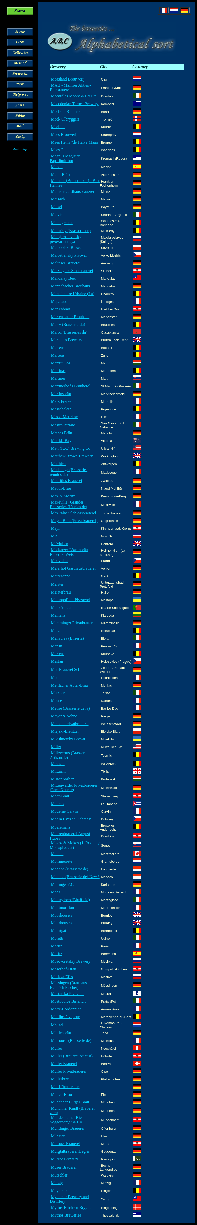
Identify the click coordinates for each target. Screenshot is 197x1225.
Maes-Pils (59, 150)
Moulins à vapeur (65, 1017)
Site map (20, 148)
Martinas (58, 370)
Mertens (57, 653)
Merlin (56, 646)
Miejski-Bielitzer (65, 731)
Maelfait (58, 127)
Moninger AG (62, 884)
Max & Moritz (63, 496)
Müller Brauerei (64, 1063)
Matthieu (58, 463)
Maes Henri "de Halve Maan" (75, 142)
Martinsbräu (61, 393)
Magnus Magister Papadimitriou (65, 158)
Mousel (57, 1025)
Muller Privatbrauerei (68, 1071)
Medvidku (59, 560)
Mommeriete (61, 861)
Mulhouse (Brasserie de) (71, 1040)
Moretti (57, 938)
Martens (57, 347)
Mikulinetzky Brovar (68, 739)
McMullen (59, 543)
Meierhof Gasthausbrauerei (73, 568)
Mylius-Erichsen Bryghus (72, 1207)
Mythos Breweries (66, 1215)
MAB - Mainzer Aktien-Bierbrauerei (70, 87)
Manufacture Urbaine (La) (72, 294)
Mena (55, 630)
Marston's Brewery (66, 340)
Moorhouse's (61, 915)
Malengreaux (61, 222)
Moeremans (60, 827)
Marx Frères (61, 401)
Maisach (58, 199)
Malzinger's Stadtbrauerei (72, 270)
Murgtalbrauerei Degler (70, 1151)
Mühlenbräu (61, 1033)
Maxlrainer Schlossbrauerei (73, 513)
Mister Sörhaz (62, 779)
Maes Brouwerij (64, 134)
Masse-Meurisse (64, 417)
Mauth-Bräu (61, 488)
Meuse (56, 700)
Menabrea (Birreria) (67, 638)
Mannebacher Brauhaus (70, 286)
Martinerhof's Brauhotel (70, 386)
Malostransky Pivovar (69, 255)
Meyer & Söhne (64, 716)
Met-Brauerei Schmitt (69, 669)
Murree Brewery (64, 1159)
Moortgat (58, 930)
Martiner (58, 378)
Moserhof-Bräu (63, 969)
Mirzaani (58, 771)
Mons (55, 892)
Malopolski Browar (67, 247)
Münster (57, 1136)
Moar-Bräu (60, 796)
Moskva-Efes (62, 977)
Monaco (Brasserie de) (69, 869)
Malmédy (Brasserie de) (71, 230)
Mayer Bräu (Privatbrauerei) (74, 520)
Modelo (57, 803)
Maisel (56, 207)
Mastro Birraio (63, 425)
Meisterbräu (61, 592)
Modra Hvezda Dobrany (71, 819)
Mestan (57, 661)
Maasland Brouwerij (67, 79)
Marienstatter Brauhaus (70, 317)
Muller (56, 1048)
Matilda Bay (61, 440)
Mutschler (59, 1175)
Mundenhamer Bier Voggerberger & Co (66, 1119)
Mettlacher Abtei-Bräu (69, 685)
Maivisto (58, 214)
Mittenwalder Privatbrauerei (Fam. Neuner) (73, 787)
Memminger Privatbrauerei (73, 623)
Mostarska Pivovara (67, 993)
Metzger (57, 693)
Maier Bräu (60, 174)
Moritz (56, 946)
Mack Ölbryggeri (65, 119)
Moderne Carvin (64, 811)
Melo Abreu (61, 607)
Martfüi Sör (60, 363)
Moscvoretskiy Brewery (70, 961)
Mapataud (59, 301)
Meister (57, 584)
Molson (57, 853)
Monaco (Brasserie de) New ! (75, 877)
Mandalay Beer (63, 278)
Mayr (55, 528)
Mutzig (57, 1183)
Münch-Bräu (61, 1094)
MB (54, 536)
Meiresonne (60, 576)
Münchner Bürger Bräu (70, 1102)
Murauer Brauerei (65, 1143)
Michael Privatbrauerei (69, 723)
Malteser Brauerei (65, 263)
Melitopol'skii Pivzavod (70, 600)
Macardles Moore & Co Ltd (74, 96)
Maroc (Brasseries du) (69, 332)
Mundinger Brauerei (67, 1128)
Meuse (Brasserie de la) (70, 708)
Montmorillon (62, 907)
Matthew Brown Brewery (72, 456)
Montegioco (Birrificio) (70, 900)
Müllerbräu (60, 1079)
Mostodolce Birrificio (68, 1001)
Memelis (58, 615)
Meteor (57, 677)
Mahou (56, 167)
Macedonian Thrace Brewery (74, 104)
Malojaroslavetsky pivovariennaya (65, 239)
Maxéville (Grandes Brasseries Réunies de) (68, 504)
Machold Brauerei (66, 111)
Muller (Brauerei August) (72, 1056)
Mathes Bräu (61, 433)
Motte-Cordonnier (66, 1009)
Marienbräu (60, 309)
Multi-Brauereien (65, 1087)
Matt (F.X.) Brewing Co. (71, 448)
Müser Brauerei (63, 1167)
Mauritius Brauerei (66, 480)
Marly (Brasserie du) (68, 324)
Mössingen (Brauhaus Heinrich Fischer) (68, 985)
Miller (56, 747)
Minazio (57, 763)
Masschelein (61, 409)
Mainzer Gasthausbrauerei (72, 191)
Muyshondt (60, 1190)
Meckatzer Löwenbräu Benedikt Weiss (69, 552)
